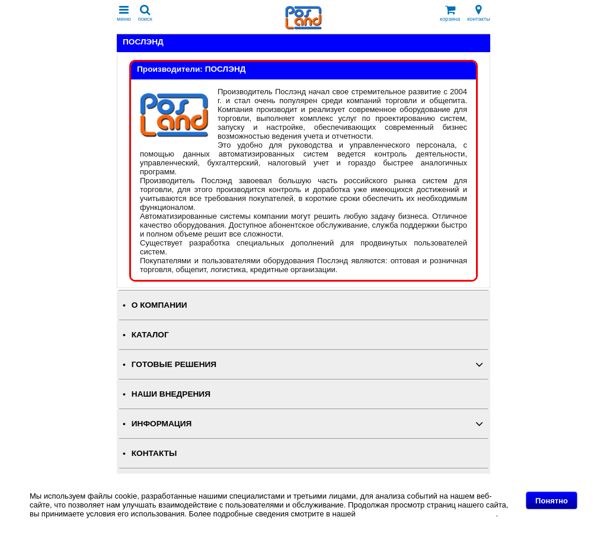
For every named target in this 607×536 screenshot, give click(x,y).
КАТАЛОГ (150, 334)
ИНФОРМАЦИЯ (162, 423)
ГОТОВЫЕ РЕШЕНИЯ (174, 364)
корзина (450, 13)
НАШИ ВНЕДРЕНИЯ (171, 394)
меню (124, 13)
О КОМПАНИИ (159, 305)
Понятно (551, 500)
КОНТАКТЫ (154, 453)
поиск (145, 13)
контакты (478, 13)
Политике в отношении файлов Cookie (426, 513)
